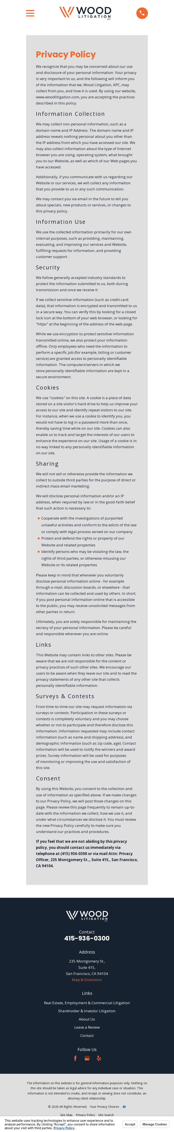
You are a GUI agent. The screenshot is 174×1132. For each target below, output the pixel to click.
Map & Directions (87, 979)
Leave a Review (87, 1027)
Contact (87, 1035)
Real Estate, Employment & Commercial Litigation (87, 1002)
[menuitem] (66, 1115)
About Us (87, 1019)
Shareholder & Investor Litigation (87, 1010)
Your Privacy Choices (108, 1107)
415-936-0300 (87, 938)
